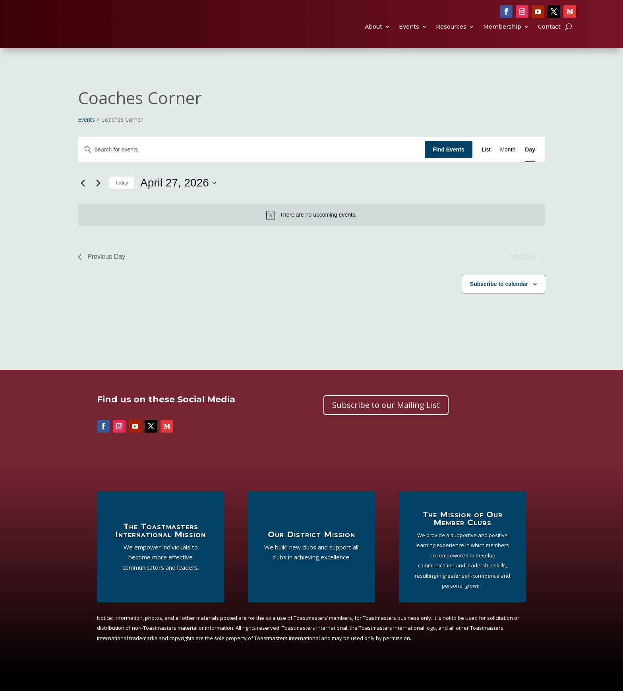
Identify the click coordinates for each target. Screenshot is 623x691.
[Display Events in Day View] (530, 165)
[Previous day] (82, 199)
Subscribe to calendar (499, 300)
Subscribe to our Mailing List (386, 420)
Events (409, 35)
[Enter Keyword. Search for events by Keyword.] (251, 165)
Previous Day (101, 272)
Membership (502, 35)
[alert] (311, 230)
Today (121, 199)
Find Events (448, 165)
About (373, 35)
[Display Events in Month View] (507, 165)
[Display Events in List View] (486, 165)
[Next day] (98, 199)
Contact (549, 35)
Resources (451, 35)
